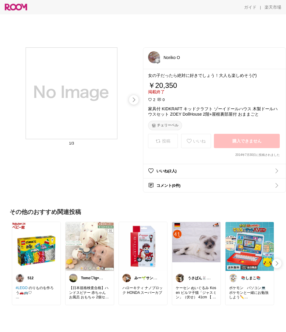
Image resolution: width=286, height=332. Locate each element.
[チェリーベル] (165, 125)
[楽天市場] (273, 7)
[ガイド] (250, 7)
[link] (36, 246)
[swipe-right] (134, 100)
